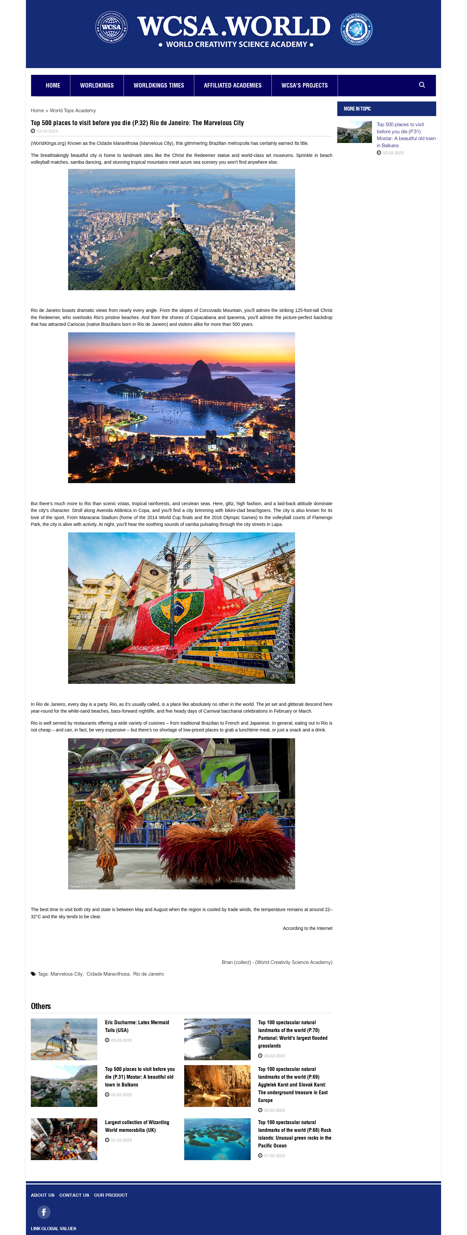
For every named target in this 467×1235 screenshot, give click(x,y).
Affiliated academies (233, 85)
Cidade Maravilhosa (107, 974)
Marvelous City (66, 974)
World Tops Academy (73, 110)
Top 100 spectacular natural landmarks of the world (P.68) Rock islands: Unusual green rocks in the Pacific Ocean (294, 1133)
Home (53, 85)
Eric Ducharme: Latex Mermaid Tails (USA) (137, 1026)
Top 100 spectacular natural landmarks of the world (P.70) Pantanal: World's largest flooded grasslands (292, 1034)
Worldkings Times (159, 85)
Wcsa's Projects (304, 85)
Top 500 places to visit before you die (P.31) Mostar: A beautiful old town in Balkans (140, 1076)
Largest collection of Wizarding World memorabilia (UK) (137, 1126)
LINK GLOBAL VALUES (53, 1229)
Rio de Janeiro (148, 974)
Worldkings (97, 85)
